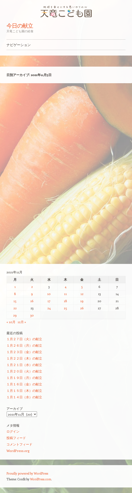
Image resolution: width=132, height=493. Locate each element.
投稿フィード (16, 438)
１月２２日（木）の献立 (24, 358)
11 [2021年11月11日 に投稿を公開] (65, 294)
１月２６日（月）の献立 (24, 345)
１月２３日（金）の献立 (24, 352)
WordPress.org (18, 451)
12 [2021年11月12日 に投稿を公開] (81, 294)
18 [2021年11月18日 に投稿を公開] (65, 301)
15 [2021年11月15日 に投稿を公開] (14, 301)
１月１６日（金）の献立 (24, 384)
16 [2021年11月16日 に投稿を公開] (32, 301)
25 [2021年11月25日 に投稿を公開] (65, 308)
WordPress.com (40, 479)
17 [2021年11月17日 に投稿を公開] (48, 301)
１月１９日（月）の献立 (24, 377)
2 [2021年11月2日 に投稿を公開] (32, 286)
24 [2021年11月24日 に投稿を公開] (49, 308)
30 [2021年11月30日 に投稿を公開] (32, 315)
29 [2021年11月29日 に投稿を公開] (15, 315)
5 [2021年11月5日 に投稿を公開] (82, 286)
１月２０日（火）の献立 (24, 371)
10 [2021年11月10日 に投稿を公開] (49, 294)
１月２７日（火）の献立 (24, 339)
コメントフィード (19, 444)
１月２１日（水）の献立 (24, 365)
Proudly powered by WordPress (27, 473)
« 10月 (10, 322)
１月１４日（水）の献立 (24, 397)
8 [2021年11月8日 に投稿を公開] (15, 294)
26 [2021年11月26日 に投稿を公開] (82, 308)
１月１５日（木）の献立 (24, 390)
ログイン (12, 431)
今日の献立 (19, 25)
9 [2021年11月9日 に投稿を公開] (32, 294)
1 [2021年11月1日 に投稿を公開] (15, 286)
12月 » (22, 322)
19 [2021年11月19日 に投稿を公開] (81, 301)
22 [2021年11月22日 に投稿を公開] (15, 308)
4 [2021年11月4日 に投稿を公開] (65, 286)
